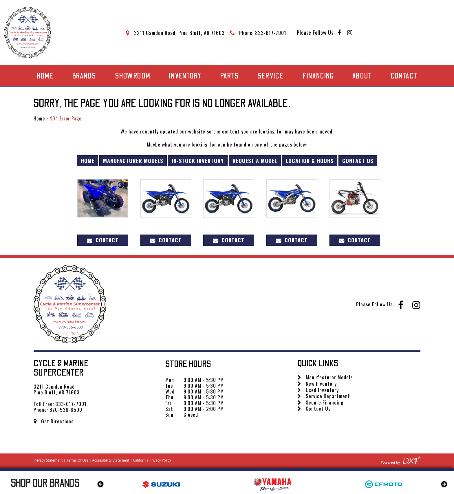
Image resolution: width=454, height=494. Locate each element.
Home (45, 76)
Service (270, 76)
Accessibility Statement (110, 460)
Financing (318, 76)
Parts (229, 76)
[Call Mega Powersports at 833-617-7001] (258, 32)
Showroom (132, 76)
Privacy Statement (48, 460)
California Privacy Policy (152, 460)
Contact (404, 76)
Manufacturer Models (133, 160)
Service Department (323, 396)
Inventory (185, 76)
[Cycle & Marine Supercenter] (27, 32)
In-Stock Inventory (198, 160)
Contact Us (357, 160)
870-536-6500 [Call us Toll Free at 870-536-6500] (66, 409)
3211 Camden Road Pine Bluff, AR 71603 (57, 389)
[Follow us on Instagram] (350, 33)
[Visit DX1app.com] (400, 459)
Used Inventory (318, 390)
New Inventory (317, 383)
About (362, 76)
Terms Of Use (78, 460)
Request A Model (255, 160)
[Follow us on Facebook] (339, 33)
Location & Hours (310, 160)
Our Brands (45, 483)
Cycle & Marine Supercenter (61, 368)
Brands (84, 76)
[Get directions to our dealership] (175, 32)
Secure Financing (320, 402)
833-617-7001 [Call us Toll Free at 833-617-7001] (71, 403)
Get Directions (54, 421)
